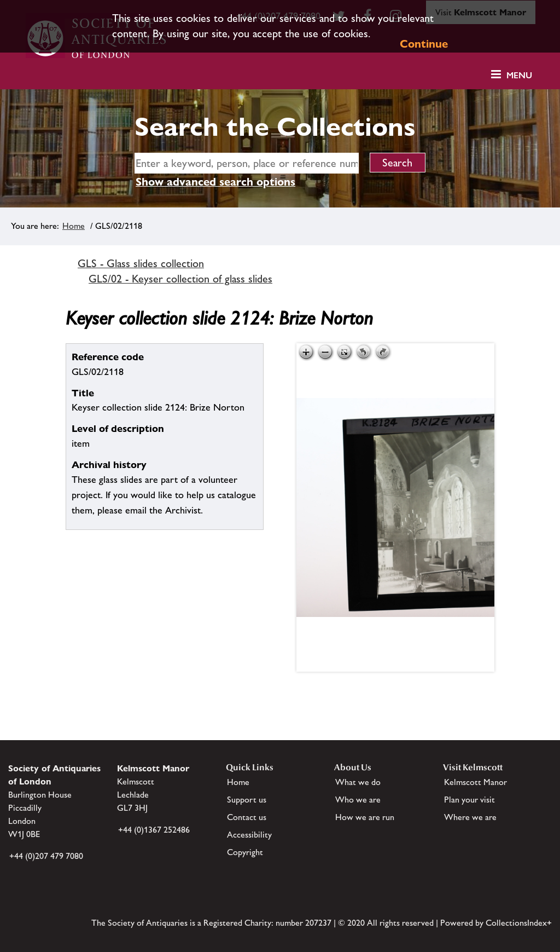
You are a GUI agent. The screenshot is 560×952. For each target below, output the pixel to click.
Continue (424, 43)
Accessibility (249, 834)
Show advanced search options (215, 181)
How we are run (364, 817)
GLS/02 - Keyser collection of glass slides (180, 278)
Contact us (246, 817)
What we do (358, 782)
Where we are (470, 817)
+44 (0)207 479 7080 (46, 856)
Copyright (245, 852)
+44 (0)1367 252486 (154, 829)
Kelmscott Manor (475, 782)
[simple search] (247, 163)
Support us (246, 799)
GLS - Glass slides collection (141, 263)
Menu (519, 75)
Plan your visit (469, 799)
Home (73, 226)
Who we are (358, 799)
